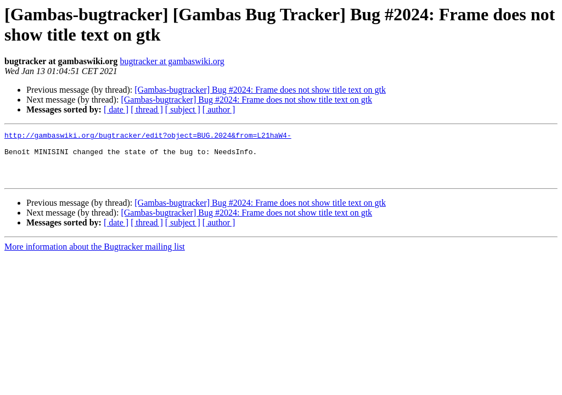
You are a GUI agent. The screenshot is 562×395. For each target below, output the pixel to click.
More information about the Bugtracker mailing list (94, 256)
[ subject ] (182, 109)
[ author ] (219, 109)
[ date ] (116, 109)
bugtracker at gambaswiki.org (172, 61)
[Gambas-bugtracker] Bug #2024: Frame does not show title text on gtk (260, 89)
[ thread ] (147, 109)
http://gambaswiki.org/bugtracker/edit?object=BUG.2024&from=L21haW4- (147, 137)
